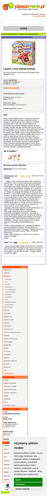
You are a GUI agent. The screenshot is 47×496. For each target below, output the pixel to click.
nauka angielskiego (10, 289)
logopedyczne (9, 287)
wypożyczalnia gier (10, 389)
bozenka (7, 178)
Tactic (14, 103)
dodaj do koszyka (11, 88)
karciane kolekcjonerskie (12, 332)
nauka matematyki (10, 292)
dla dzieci (14, 34)
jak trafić (6, 428)
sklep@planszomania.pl (11, 414)
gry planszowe (6, 34)
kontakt (6, 380)
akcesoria (7, 351)
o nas (6, 489)
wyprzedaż (8, 373)
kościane (7, 335)
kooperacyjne (8, 342)
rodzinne (7, 273)
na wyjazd (7, 354)
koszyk (42, 14)
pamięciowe (8, 294)
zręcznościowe (9, 304)
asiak (15, 242)
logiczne (6, 310)
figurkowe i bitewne (10, 361)
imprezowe (7, 326)
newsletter (7, 399)
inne (6, 282)
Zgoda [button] (18, 480)
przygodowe (8, 297)
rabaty (6, 396)
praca (6, 402)
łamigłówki (7, 345)
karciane (7, 284)
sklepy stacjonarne (10, 383)
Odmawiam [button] (20, 484)
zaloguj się (26, 14)
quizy (6, 299)
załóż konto (35, 14)
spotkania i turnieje (10, 386)
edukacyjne (8, 279)
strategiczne (8, 270)
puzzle (6, 348)
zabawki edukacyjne (10, 302)
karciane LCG (8, 329)
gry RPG (7, 364)
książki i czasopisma (10, 339)
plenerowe (7, 367)
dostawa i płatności (10, 393)
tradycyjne (7, 313)
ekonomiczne (8, 307)
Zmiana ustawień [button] (22, 489)
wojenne (6, 358)
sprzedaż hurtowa (10, 405)
